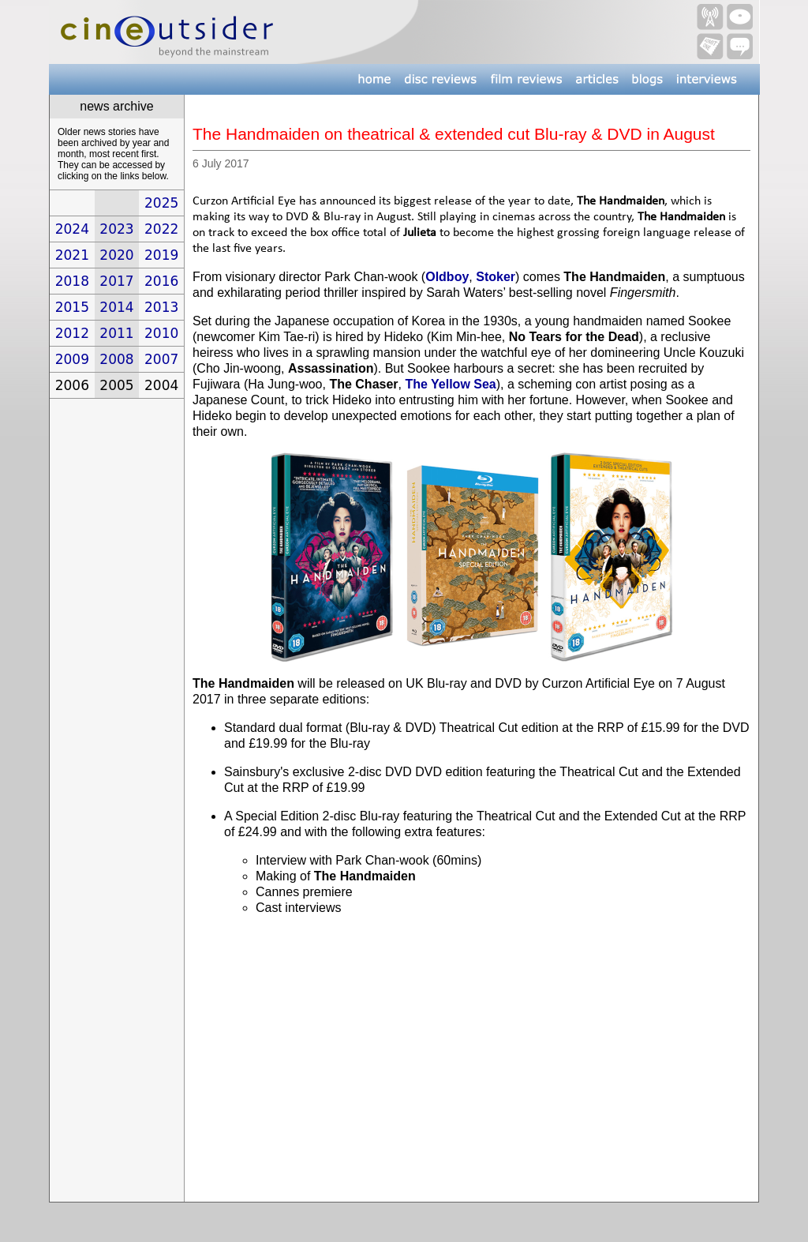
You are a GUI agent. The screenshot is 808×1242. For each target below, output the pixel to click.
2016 (161, 281)
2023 (116, 229)
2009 (72, 359)
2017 (116, 281)
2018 (72, 281)
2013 (161, 307)
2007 (161, 359)
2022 (161, 229)
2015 (72, 307)
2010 (161, 333)
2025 (161, 203)
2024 (72, 229)
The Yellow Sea (450, 384)
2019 (161, 255)
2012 (72, 333)
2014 (116, 307)
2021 (72, 255)
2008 (116, 359)
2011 (116, 333)
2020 (116, 255)
